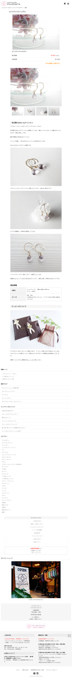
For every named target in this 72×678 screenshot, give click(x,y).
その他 (4, 469)
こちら (30, 360)
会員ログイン (37, 542)
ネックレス (5, 474)
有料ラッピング (43, 660)
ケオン (4, 462)
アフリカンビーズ (7, 442)
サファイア (5, 466)
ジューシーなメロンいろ (9, 421)
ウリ (3, 450)
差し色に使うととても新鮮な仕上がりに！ (14, 427)
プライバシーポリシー (51, 670)
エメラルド (5, 452)
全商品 (4, 502)
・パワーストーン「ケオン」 (9, 374)
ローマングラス (6, 398)
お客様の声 (37, 533)
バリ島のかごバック (7, 478)
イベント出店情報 (37, 530)
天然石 (4, 507)
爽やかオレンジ (6, 417)
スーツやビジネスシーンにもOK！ (12, 431)
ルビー (4, 495)
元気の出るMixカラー (8, 410)
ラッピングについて (37, 536)
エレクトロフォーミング (9, 454)
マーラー (4, 488)
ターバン (4, 471)
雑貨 (3, 512)
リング (4, 490)
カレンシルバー (6, 459)
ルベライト (5, 394)
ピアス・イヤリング (7, 481)
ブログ (4, 486)
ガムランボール (6, 457)
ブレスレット (6, 483)
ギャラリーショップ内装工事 (10, 388)
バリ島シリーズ (6, 476)
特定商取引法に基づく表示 (37, 670)
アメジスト (5, 445)
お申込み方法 (37, 521)
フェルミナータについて (37, 527)
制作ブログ (5, 505)
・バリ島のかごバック (7, 376)
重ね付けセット (6, 510)
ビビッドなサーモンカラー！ (10, 414)
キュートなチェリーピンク (9, 424)
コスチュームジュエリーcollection (11, 464)
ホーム (18, 670)
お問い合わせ (37, 539)
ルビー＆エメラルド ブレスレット (12, 401)
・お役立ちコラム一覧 (7, 379)
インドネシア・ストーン (9, 447)
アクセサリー (6, 440)
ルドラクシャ (6, 493)
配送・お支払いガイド (37, 524)
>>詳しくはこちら (36, 552)
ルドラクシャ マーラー (8, 391)
